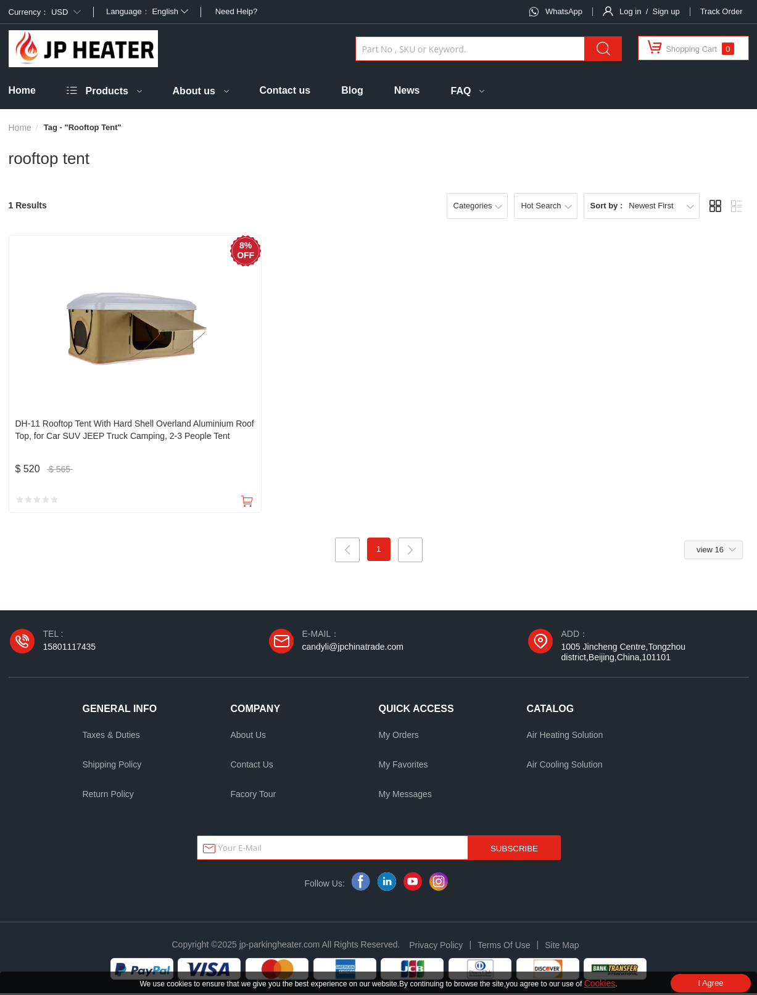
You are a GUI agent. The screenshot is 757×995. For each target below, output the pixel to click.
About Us (249, 737)
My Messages (405, 796)
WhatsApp (563, 11)
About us (194, 91)
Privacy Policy (436, 947)
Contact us (285, 90)
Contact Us (252, 766)
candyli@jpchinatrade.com (352, 648)
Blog (352, 90)
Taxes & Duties (111, 737)
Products (107, 91)
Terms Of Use (504, 947)
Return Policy (108, 796)
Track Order (721, 11)
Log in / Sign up (649, 11)
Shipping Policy (112, 766)
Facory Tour (253, 796)
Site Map (562, 947)
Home (22, 90)
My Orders (399, 737)
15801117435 (69, 648)
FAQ (461, 91)
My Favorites (403, 766)
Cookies (600, 983)
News (407, 90)
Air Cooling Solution (565, 766)
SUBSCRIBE (514, 850)
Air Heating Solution (565, 737)
